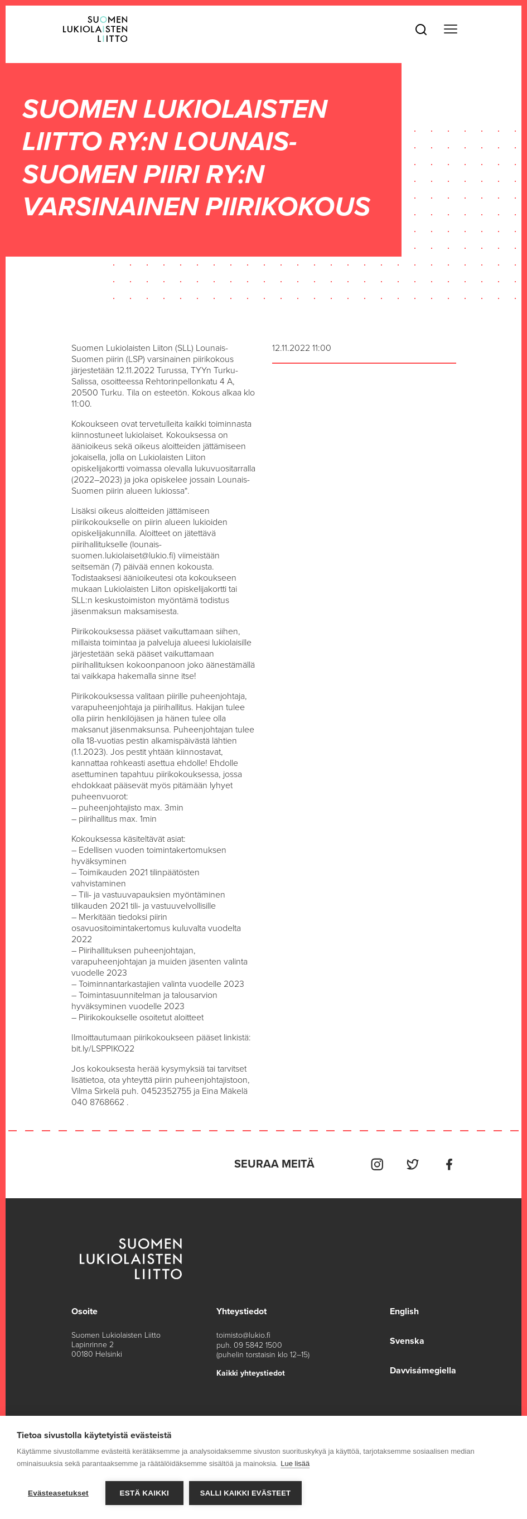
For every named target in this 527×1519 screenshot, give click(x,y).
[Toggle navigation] (451, 29)
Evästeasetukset (58, 1493)
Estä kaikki (144, 1493)
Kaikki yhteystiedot (250, 1372)
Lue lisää (295, 1463)
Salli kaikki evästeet (245, 1493)
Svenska (407, 1340)
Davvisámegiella (423, 1369)
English (404, 1311)
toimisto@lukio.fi (243, 1335)
